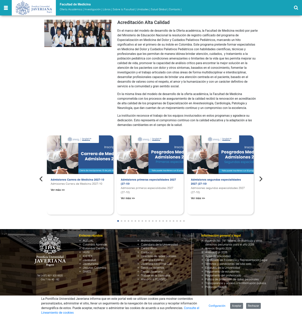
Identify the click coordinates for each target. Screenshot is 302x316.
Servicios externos (152, 267)
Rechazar (253, 305)
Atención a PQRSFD (153, 279)
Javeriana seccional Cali (156, 263)
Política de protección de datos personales (232, 279)
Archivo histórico (151, 240)
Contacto (174, 9)
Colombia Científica (95, 248)
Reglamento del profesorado (223, 275)
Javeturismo (90, 263)
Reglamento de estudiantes (222, 271)
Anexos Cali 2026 (216, 252)
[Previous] (41, 179)
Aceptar (236, 305)
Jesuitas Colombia (94, 267)
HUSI (86, 252)
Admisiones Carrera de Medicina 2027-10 (77, 179)
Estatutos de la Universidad (222, 267)
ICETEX (87, 256)
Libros (107, 9)
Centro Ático (149, 248)
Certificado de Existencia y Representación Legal (236, 260)
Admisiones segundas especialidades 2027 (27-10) (216, 181)
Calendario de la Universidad (159, 244)
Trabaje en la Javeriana (155, 275)
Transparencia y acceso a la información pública (235, 283)
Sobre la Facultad (124, 9)
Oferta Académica (71, 9)
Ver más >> (58, 190)
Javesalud (89, 260)
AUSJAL (88, 240)
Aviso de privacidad (218, 256)
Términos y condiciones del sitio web (228, 263)
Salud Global (159, 9)
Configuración (217, 305)
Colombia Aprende (95, 244)
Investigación (92, 9)
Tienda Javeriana (152, 271)
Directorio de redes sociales (158, 256)
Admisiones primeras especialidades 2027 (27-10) (148, 181)
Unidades (143, 9)
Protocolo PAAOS (216, 287)
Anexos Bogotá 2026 (218, 248)
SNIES (87, 271)
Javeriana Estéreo (152, 260)
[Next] (260, 179)
